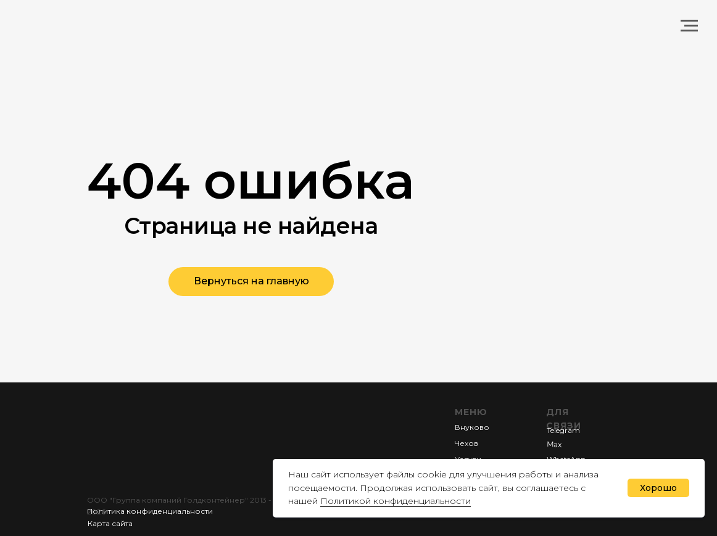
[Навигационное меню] (689, 26)
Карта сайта (110, 523)
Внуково (472, 427)
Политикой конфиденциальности (395, 500)
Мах (554, 443)
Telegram (563, 430)
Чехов (466, 443)
